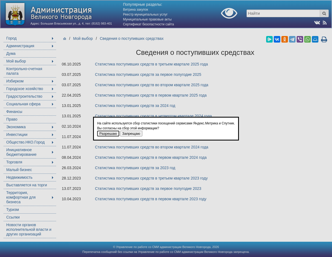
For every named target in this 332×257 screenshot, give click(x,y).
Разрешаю (108, 134)
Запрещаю (131, 134)
